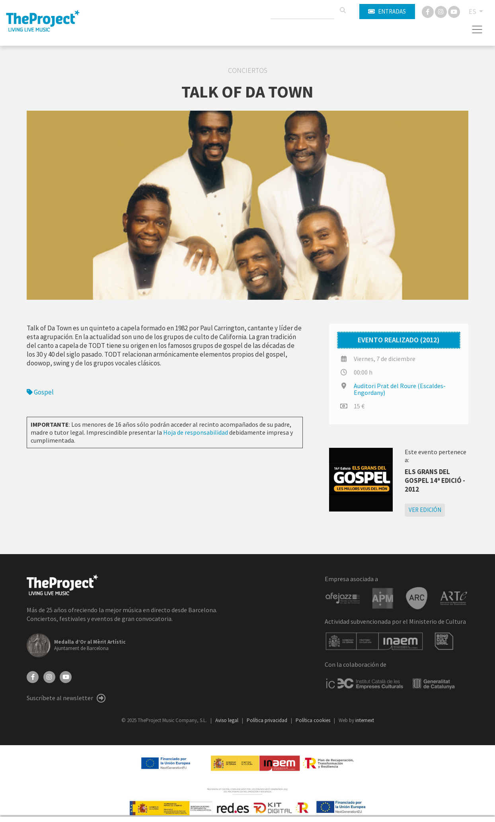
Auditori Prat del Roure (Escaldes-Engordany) (400, 389)
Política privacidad (267, 720)
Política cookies (313, 720)
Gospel (40, 392)
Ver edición (425, 510)
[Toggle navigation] (477, 29)
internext (364, 720)
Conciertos (247, 70)
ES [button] (473, 11)
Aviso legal (227, 720)
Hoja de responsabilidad (195, 432)
